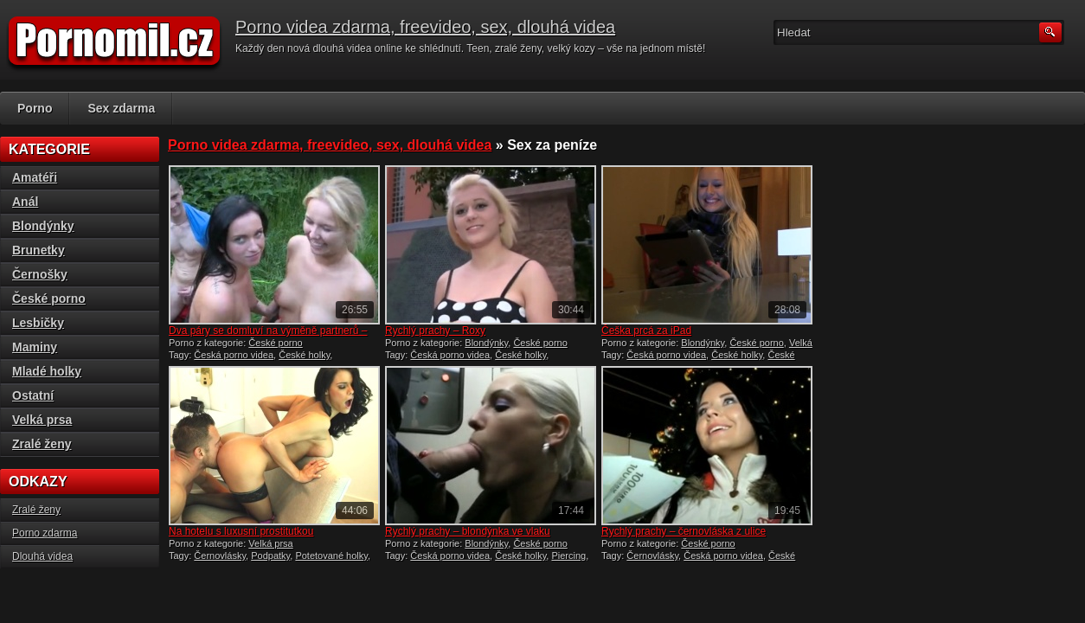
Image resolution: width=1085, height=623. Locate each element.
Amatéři (34, 177)
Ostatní (33, 395)
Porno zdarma (44, 533)
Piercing (568, 555)
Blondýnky (486, 342)
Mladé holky (46, 371)
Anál (25, 202)
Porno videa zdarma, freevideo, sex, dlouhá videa (425, 26)
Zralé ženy (41, 444)
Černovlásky (220, 555)
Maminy (34, 347)
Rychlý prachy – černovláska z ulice (683, 531)
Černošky (39, 274)
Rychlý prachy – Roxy (435, 330)
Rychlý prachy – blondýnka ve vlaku (467, 531)
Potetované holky (331, 555)
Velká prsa (270, 543)
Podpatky (270, 555)
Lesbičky (38, 323)
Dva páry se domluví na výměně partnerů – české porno (268, 336)
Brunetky (38, 250)
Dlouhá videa (42, 556)
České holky (304, 355)
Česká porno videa (233, 355)
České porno (275, 342)
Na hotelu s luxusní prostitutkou (241, 531)
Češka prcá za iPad (646, 330)
